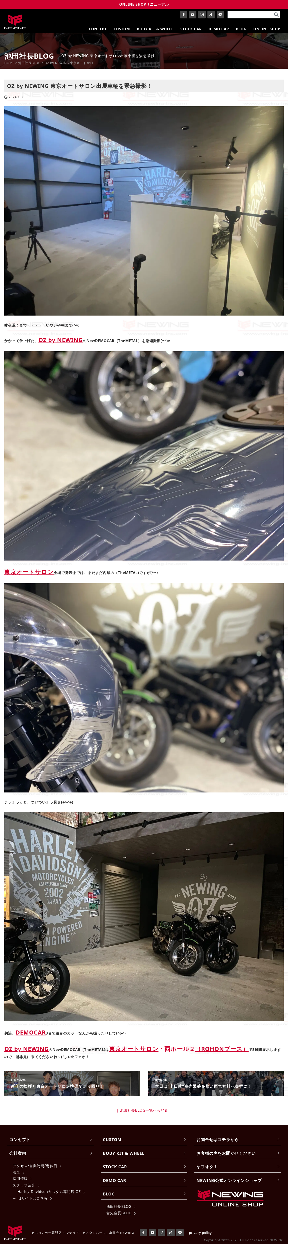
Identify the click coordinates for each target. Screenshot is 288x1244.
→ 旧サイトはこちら (30, 1198)
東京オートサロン (29, 572)
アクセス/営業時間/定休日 (35, 1165)
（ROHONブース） (222, 1049)
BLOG (109, 1194)
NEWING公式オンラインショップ (229, 1180)
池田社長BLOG (119, 1206)
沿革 (16, 1172)
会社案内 (17, 1153)
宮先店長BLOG (119, 1213)
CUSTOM (112, 1139)
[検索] (276, 14)
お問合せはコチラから (217, 1139)
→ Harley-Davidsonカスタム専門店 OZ (47, 1191)
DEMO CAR (114, 1180)
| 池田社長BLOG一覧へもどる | (144, 1110)
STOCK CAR (115, 1166)
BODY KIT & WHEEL (123, 1153)
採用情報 (20, 1178)
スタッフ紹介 (24, 1185)
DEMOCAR (31, 1032)
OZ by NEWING (60, 340)
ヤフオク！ (207, 1166)
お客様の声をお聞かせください (226, 1153)
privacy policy (200, 1233)
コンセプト (19, 1139)
